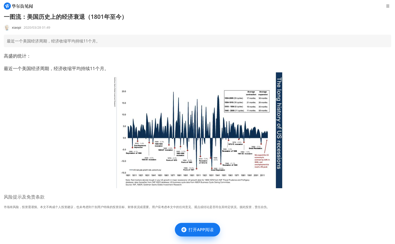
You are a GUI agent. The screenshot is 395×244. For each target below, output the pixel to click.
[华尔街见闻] (18, 6)
